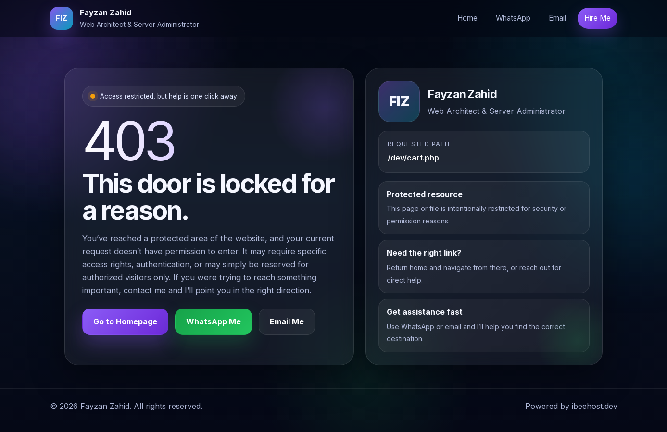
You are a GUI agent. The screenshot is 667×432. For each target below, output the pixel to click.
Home (467, 18)
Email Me (287, 321)
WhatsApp (513, 18)
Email (557, 18)
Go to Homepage (125, 321)
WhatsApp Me (213, 321)
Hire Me (597, 18)
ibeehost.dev (594, 406)
